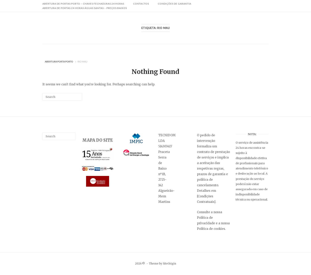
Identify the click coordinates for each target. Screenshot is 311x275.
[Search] (73, 98)
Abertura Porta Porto (59, 61)
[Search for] (62, 97)
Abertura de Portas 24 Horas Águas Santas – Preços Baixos (84, 8)
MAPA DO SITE (97, 140)
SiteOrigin (169, 263)
